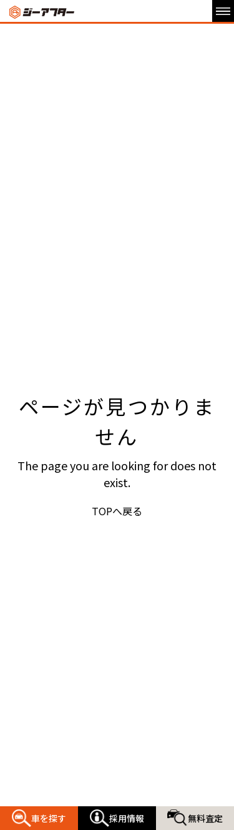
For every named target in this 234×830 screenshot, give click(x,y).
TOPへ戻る (117, 510)
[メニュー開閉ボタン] (223, 11)
